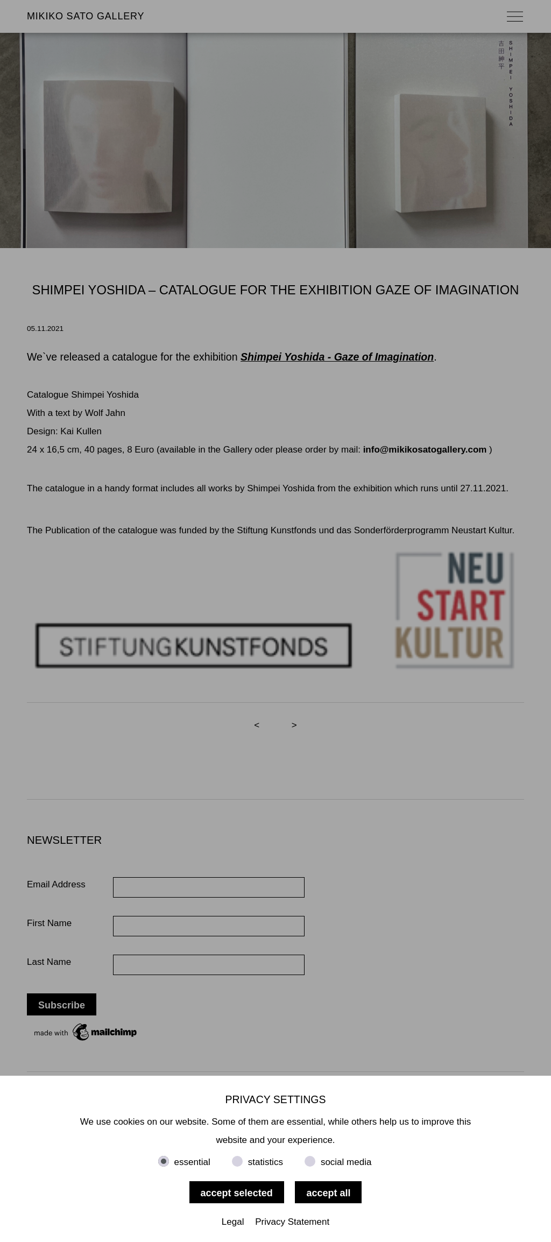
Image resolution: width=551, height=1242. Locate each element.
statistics (265, 1162)
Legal (233, 1222)
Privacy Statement (292, 1222)
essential (192, 1162)
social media (346, 1162)
